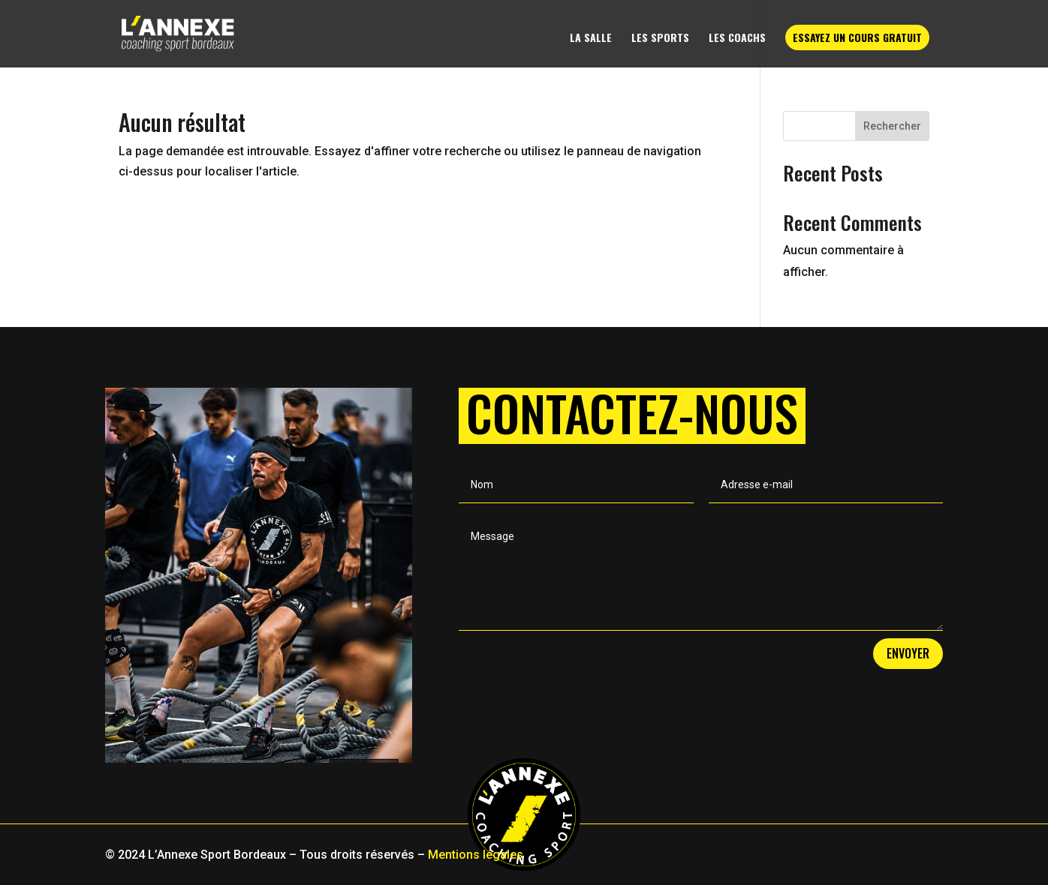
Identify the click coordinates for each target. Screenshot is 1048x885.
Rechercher (892, 126)
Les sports (660, 38)
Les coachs (737, 38)
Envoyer (908, 653)
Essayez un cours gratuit (857, 37)
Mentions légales (475, 855)
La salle (591, 38)
